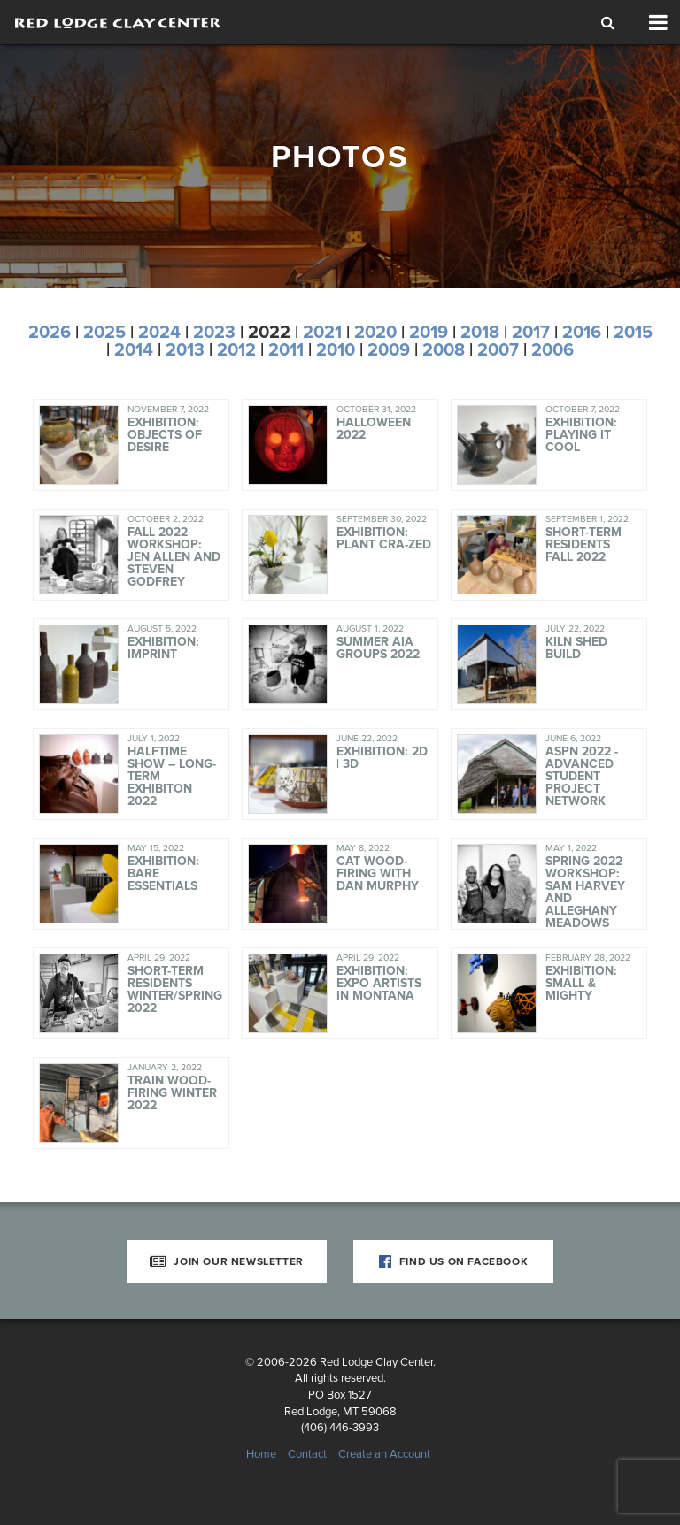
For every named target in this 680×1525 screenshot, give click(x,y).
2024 (159, 332)
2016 (581, 332)
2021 (322, 332)
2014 (133, 350)
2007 (498, 350)
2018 (479, 332)
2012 (236, 350)
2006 (552, 350)
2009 (388, 350)
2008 (443, 350)
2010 (335, 350)
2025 (104, 332)
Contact (307, 1454)
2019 (428, 332)
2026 (49, 332)
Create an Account (384, 1454)
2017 (531, 332)
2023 (214, 332)
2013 (185, 350)
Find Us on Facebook (454, 1261)
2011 (286, 350)
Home (261, 1454)
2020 (375, 332)
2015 (633, 332)
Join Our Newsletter (227, 1261)
